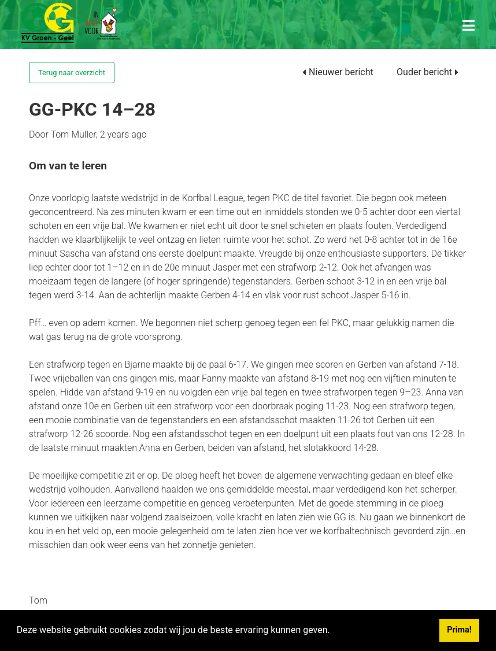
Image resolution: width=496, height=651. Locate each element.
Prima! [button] (459, 630)
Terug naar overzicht (71, 72)
